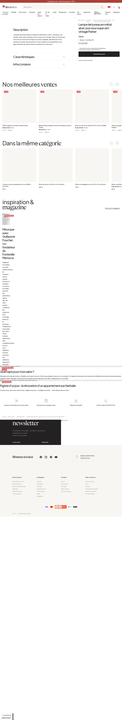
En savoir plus (83, 43)
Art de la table (47, 14)
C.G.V (14, 717)
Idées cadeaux (65, 692)
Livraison (87, 690)
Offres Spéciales (97, 13)
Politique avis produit (91, 692)
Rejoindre (45, 638)
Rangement (63, 12)
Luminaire (32, 12)
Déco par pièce (16, 687)
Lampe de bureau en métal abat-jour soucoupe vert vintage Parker (103, 20)
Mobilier (13, 12)
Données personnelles (24, 717)
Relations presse (17, 695)
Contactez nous (99, 54)
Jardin (54, 12)
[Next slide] (117, 119)
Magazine (116, 12)
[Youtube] (56, 661)
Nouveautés (64, 687)
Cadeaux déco (88, 20)
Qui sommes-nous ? (18, 685)
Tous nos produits (5, 13)
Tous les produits (66, 695)
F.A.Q (86, 687)
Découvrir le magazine (112, 244)
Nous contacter (90, 685)
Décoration (22, 12)
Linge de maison (39, 14)
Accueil (4, 604)
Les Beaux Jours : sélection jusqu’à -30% (61, 1)
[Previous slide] (111, 119)
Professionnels (16, 697)
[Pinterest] (51, 661)
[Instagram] (46, 661)
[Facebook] (41, 661)
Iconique (72, 12)
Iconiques (64, 690)
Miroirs (63, 685)
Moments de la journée (18, 690)
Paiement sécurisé (90, 695)
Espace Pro (107, 13)
